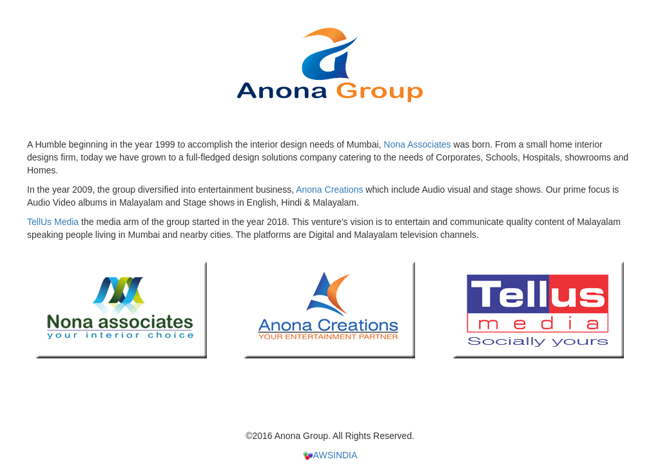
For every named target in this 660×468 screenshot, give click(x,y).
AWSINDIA (330, 455)
